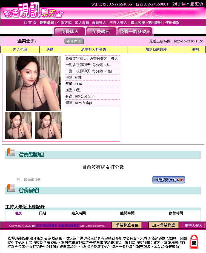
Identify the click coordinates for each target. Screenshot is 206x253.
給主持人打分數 (93, 49)
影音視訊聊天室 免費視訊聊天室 (57, 225)
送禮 (49, 49)
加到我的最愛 (156, 49)
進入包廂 (20, 49)
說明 (195, 49)
